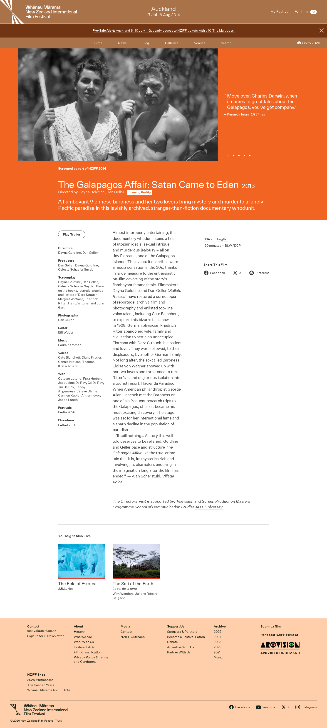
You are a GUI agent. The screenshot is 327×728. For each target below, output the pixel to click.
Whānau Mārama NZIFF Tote (48, 690)
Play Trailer (71, 234)
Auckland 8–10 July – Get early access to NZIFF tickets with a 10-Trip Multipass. (164, 30)
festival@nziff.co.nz (41, 631)
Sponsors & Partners (182, 632)
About (78, 626)
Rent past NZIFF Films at (279, 635)
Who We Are (83, 637)
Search (226, 43)
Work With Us (84, 642)
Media (125, 626)
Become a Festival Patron (186, 637)
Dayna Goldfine (92, 192)
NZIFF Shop (36, 675)
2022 (217, 647)
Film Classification (88, 652)
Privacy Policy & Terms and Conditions (91, 659)
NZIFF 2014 (97, 168)
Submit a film (270, 626)
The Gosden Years (40, 685)
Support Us (175, 626)
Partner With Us (178, 652)
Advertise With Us (180, 647)
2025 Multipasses (40, 680)
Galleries (171, 43)
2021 (217, 652)
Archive (220, 626)
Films (98, 43)
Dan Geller (115, 192)
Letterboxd (66, 425)
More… (218, 657)
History (79, 632)
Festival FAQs (84, 647)
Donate (172, 642)
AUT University (209, 507)
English (222, 239)
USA (206, 239)
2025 (217, 632)
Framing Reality (140, 192)
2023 (217, 642)
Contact (33, 626)
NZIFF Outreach (133, 637)
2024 (217, 637)
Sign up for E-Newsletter (45, 636)
